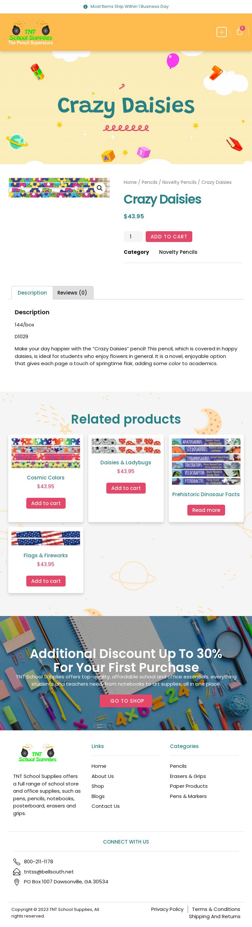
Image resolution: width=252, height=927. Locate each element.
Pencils (150, 182)
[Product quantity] (133, 236)
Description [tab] (32, 292)
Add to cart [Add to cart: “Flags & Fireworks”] (46, 581)
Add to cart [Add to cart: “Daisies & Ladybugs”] (126, 488)
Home (130, 182)
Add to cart (169, 236)
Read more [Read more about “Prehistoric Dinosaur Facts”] (206, 510)
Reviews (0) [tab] (72, 292)
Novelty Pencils (179, 182)
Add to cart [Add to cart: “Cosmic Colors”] (46, 503)
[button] (222, 32)
